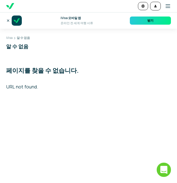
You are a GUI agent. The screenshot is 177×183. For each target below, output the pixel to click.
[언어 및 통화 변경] (143, 6)
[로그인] (155, 6)
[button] (166, 6)
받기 (150, 20)
